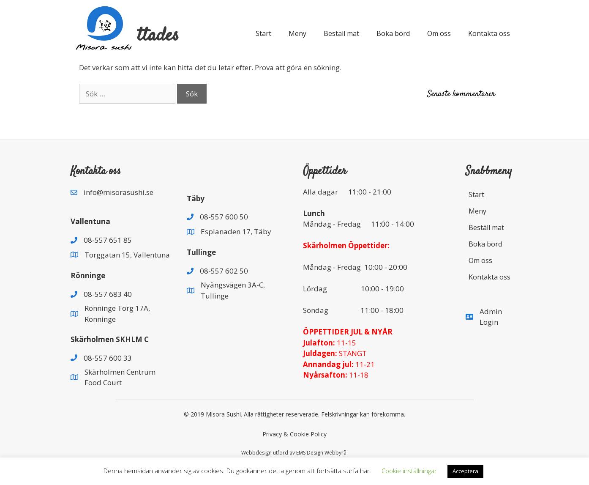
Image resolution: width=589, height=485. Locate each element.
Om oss (439, 33)
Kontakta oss (489, 33)
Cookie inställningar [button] (409, 470)
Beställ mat (341, 33)
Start (263, 33)
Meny (297, 33)
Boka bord (393, 33)
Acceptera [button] (465, 471)
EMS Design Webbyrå (321, 452)
